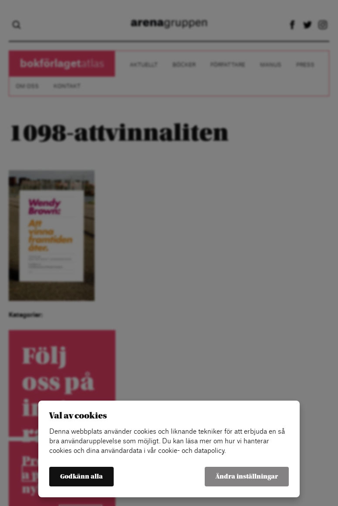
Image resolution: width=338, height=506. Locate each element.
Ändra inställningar (247, 476)
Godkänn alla (81, 476)
